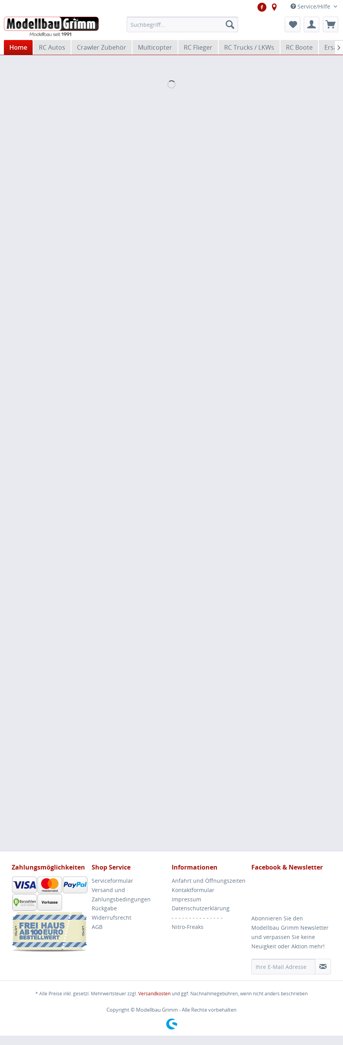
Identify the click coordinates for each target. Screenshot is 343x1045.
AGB (97, 926)
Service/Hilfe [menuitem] (311, 6)
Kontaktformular (193, 890)
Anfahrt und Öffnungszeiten (208, 880)
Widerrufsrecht (111, 917)
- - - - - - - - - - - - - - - (197, 917)
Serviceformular (112, 880)
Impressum (186, 899)
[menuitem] (182, 24)
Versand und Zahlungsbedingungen (121, 894)
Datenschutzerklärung (201, 908)
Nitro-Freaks (188, 926)
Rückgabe (104, 908)
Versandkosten (154, 993)
